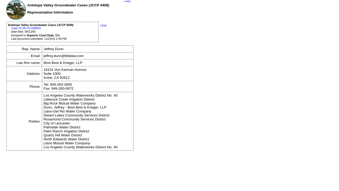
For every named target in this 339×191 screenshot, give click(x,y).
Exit (104, 25)
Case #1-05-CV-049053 (26, 28)
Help (127, 1)
